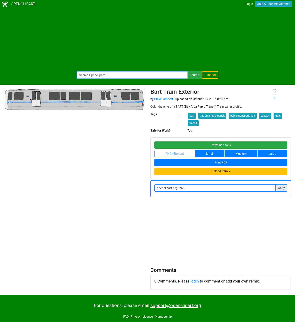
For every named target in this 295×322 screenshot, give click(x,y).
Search (194, 75)
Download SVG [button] (221, 145)
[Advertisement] (147, 39)
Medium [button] (241, 153)
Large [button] (272, 153)
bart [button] (192, 115)
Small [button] (210, 153)
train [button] (278, 115)
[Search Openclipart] (132, 75)
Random (210, 75)
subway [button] (265, 115)
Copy (281, 188)
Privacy (136, 316)
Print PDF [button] (220, 162)
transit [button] (193, 123)
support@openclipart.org (175, 305)
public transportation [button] (242, 115)
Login (249, 4)
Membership (163, 316)
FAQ (126, 316)
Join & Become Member (273, 4)
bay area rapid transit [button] (212, 115)
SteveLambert (163, 99)
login (194, 281)
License (147, 316)
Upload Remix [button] (221, 171)
